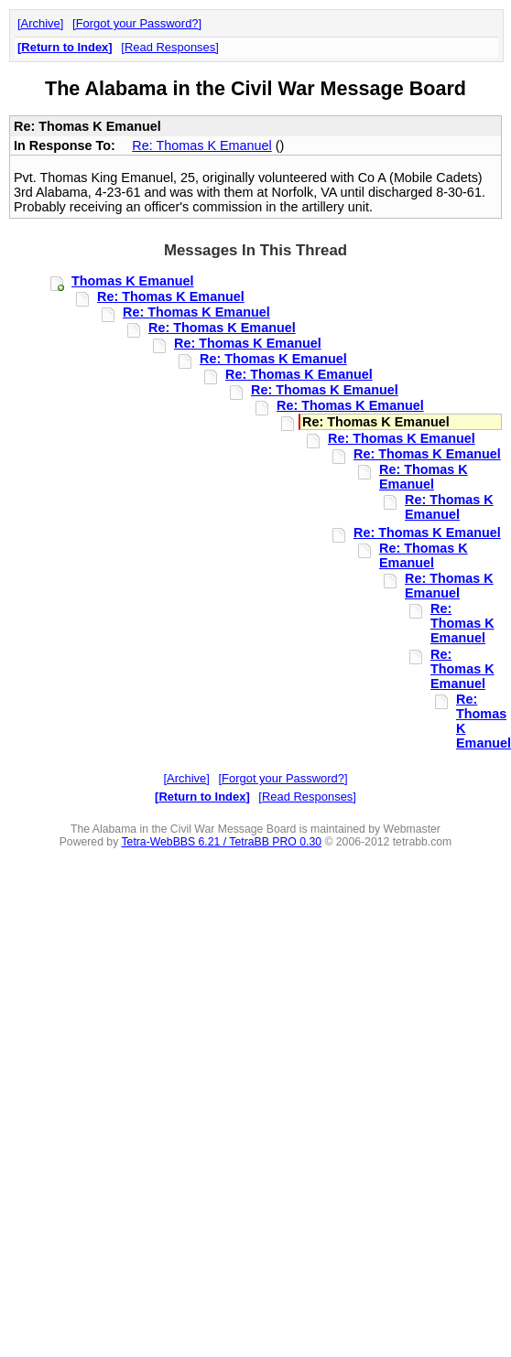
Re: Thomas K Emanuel (202, 145)
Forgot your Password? (137, 23)
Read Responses (170, 47)
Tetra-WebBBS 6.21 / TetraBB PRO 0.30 (221, 841)
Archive (40, 23)
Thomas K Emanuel (132, 281)
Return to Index (64, 47)
